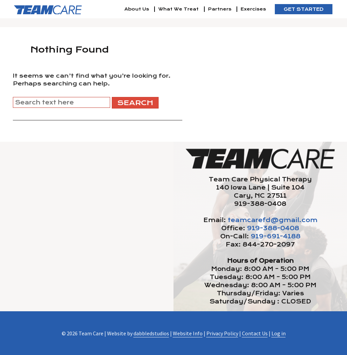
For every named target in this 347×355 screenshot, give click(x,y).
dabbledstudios (151, 333)
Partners (219, 9)
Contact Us (255, 333)
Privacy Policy (222, 333)
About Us (136, 9)
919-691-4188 (276, 236)
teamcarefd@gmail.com (273, 220)
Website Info (188, 333)
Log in (278, 333)
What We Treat (178, 9)
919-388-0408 (273, 228)
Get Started (304, 9)
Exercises (253, 9)
